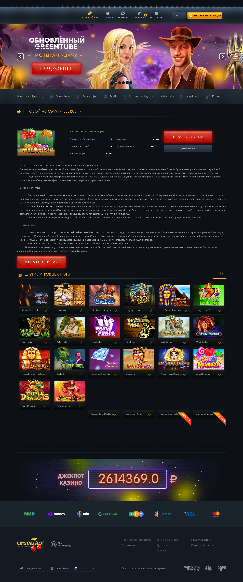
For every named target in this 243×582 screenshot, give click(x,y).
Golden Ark (62, 310)
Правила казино (201, 539)
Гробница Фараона (171, 310)
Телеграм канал (34, 568)
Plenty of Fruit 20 (203, 310)
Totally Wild (27, 342)
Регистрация (56, 66)
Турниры (139, 15)
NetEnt (110, 96)
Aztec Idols (62, 342)
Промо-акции (130, 545)
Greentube (59, 96)
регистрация (207, 15)
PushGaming (162, 96)
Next (222, 56)
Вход (179, 15)
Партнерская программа (136, 539)
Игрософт (85, 96)
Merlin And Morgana (101, 310)
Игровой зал (90, 15)
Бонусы (123, 15)
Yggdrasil (188, 96)
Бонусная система (167, 539)
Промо (108, 15)
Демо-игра (188, 148)
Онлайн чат (62, 568)
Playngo (214, 96)
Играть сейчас (188, 136)
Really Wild (132, 342)
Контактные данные (203, 545)
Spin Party (96, 342)
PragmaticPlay (135, 96)
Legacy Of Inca (133, 310)
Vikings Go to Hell (30, 310)
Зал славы (156, 15)
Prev (20, 56)
